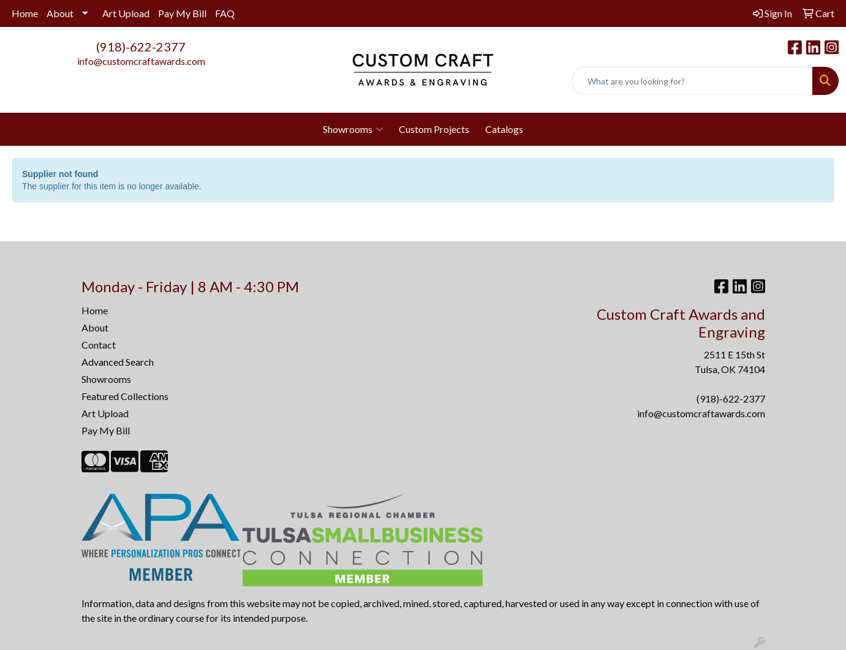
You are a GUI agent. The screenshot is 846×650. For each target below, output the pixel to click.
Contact (98, 344)
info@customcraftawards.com (141, 61)
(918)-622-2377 (141, 46)
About (60, 13)
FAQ (225, 13)
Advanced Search (117, 362)
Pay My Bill (182, 13)
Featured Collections (124, 396)
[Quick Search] (692, 81)
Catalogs (504, 129)
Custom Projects (434, 129)
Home (25, 13)
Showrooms (353, 129)
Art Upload (125, 13)
